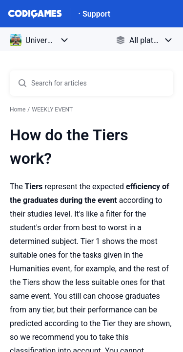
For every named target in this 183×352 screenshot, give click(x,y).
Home (17, 109)
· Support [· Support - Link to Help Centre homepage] (94, 14)
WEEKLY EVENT (52, 109)
